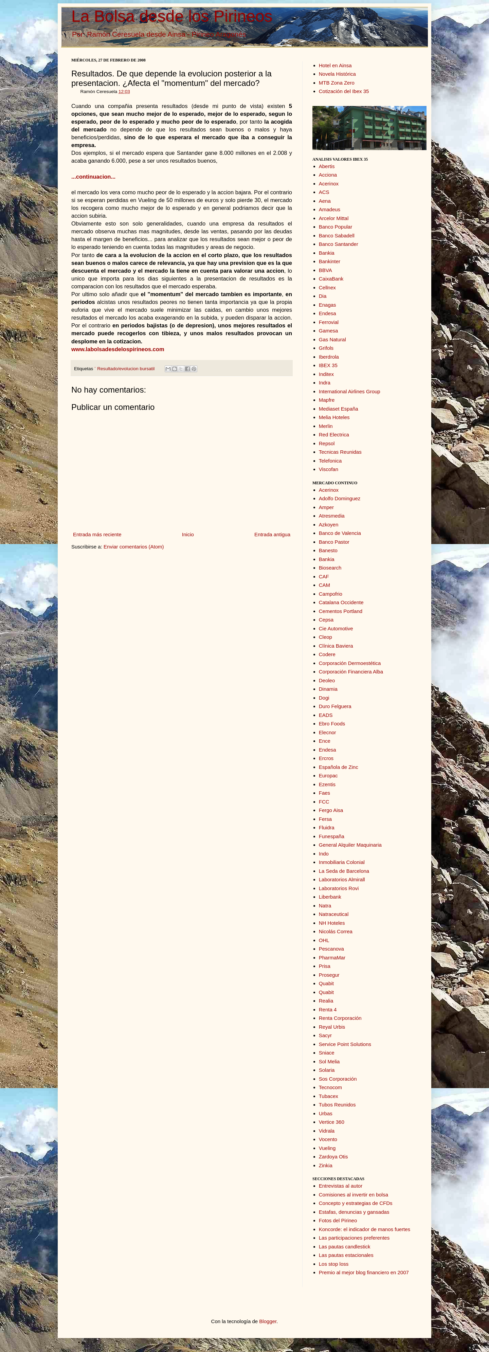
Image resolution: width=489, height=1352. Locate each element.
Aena (325, 201)
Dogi (324, 698)
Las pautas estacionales (346, 1255)
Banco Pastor (334, 542)
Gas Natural (332, 339)
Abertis (327, 166)
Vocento (328, 1139)
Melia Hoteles (334, 417)
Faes (324, 793)
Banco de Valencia (340, 533)
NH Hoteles (332, 923)
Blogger (267, 1321)
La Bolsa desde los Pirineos (171, 16)
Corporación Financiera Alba (351, 671)
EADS (326, 715)
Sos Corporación (338, 1079)
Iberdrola (329, 357)
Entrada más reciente (97, 534)
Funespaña (331, 836)
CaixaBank (331, 279)
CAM (324, 585)
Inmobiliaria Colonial (342, 862)
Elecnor (327, 732)
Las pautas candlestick (344, 1246)
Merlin (326, 426)
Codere (327, 654)
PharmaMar (332, 957)
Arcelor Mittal (334, 218)
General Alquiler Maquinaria (350, 845)
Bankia (326, 253)
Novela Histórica (337, 74)
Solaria (327, 1070)
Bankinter (329, 261)
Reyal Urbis (332, 1027)
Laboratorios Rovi (339, 888)
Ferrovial (329, 322)
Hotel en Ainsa (335, 65)
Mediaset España (338, 409)
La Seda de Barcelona (344, 871)
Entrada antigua (272, 534)
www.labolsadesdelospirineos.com (117, 349)
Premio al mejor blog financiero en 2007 (364, 1272)
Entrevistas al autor (340, 1186)
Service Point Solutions (345, 1044)
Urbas (325, 1113)
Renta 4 (328, 1009)
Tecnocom (330, 1087)
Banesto (328, 550)
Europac (328, 775)
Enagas (327, 305)
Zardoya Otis (333, 1156)
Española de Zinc (338, 767)
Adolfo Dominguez (340, 498)
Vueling (327, 1148)
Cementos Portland (340, 611)
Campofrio (330, 594)
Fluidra (326, 827)
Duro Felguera (335, 706)
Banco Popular (335, 227)
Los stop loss (334, 1264)
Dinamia (328, 689)
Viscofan (328, 469)
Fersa (325, 819)
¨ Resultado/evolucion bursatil (124, 368)
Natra (325, 905)
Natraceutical (334, 914)
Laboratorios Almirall (342, 879)
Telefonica (330, 461)
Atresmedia (332, 516)
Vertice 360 (331, 1122)
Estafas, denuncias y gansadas (354, 1212)
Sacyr (325, 1035)
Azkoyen (329, 524)
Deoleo (327, 680)
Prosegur (329, 975)
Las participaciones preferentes (354, 1238)
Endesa (327, 313)
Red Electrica (334, 434)
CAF (324, 576)
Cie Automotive (336, 628)
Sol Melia (329, 1061)
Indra (324, 382)
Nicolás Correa (335, 931)
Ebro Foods (332, 723)
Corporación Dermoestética (350, 663)
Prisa (324, 966)
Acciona (328, 175)
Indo (324, 854)
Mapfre (327, 400)
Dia (323, 296)
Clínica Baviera (336, 646)
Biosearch (330, 568)
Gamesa (328, 331)
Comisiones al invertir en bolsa (353, 1194)
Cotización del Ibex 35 (344, 91)
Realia (326, 1001)
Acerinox (329, 183)
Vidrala (326, 1131)
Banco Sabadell (337, 235)
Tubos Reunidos (337, 1104)
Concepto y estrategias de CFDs (356, 1203)
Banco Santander (338, 244)
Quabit (326, 983)
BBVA (325, 270)
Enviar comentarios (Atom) (134, 546)
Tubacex (328, 1096)
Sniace (326, 1053)
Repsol (327, 443)
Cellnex (327, 287)
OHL (324, 940)
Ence (324, 741)
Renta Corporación (340, 1018)
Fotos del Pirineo (338, 1220)
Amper (326, 507)
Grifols (326, 348)
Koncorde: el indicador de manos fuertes (364, 1229)
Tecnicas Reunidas (340, 452)
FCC (324, 802)
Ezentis (327, 784)
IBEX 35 (328, 365)
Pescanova (331, 949)
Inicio (188, 534)
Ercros (326, 758)
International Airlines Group (349, 391)
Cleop (325, 637)
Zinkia (325, 1165)
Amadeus (329, 209)
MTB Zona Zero (337, 83)
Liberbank (330, 897)
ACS (324, 192)
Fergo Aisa (331, 810)
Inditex (326, 374)
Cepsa (326, 620)
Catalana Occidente (341, 602)
